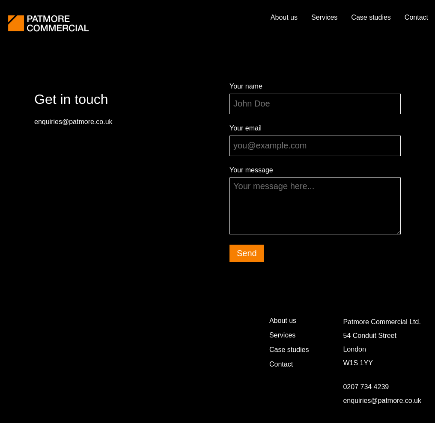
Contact (416, 17)
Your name (245, 86)
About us (284, 17)
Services (324, 17)
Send (247, 253)
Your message (251, 170)
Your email (245, 128)
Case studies (371, 17)
